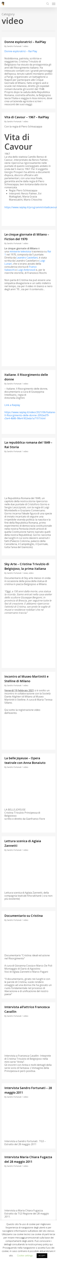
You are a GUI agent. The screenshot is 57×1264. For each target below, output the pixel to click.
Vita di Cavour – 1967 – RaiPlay (26, 117)
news (25, 573)
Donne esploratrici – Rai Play (20, 51)
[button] (53, 3)
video (25, 46)
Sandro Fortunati (14, 46)
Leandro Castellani (27, 257)
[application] (28, 784)
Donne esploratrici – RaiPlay (25, 42)
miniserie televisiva (20, 251)
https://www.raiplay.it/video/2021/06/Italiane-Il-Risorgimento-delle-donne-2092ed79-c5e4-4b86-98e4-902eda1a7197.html (30, 415)
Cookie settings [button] (25, 1255)
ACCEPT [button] (41, 1255)
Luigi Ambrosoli (26, 269)
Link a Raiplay (12, 405)
